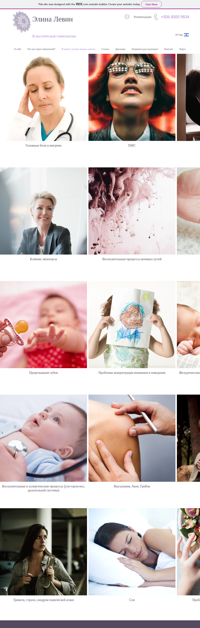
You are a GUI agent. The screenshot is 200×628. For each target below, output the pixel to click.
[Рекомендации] (142, 17)
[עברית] (179, 34)
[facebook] (127, 16)
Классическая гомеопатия (54, 36)
